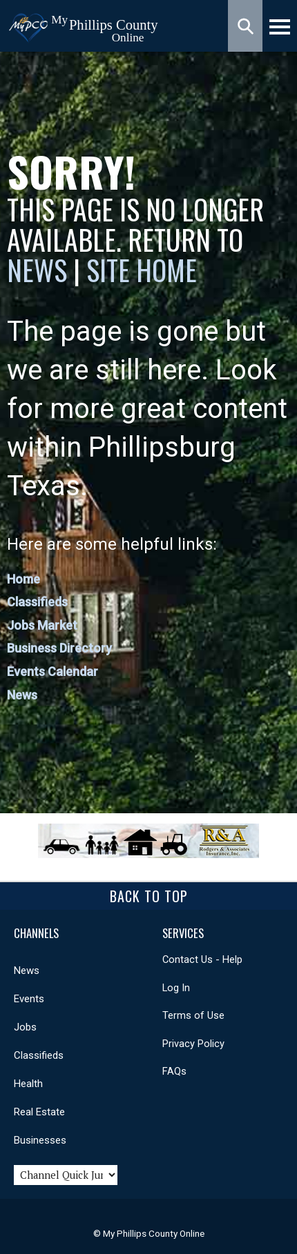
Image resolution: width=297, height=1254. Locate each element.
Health (28, 1083)
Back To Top (149, 896)
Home (23, 579)
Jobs (25, 1027)
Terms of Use (193, 1015)
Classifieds (37, 602)
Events (29, 999)
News (40, 269)
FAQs (174, 1071)
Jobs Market (42, 625)
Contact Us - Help (202, 959)
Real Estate (39, 1112)
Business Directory (59, 648)
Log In (176, 988)
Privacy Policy (193, 1043)
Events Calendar (52, 671)
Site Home (141, 269)
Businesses (40, 1140)
